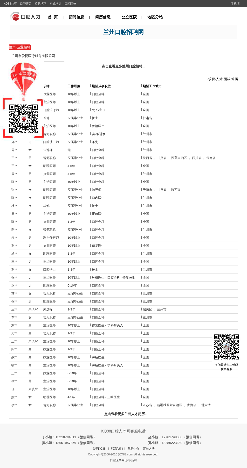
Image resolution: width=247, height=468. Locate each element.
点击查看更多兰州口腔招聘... (123, 66)
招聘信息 (76, 17)
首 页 (53, 17)
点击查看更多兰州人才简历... (126, 414)
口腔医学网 (117, 460)
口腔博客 (26, 3)
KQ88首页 (10, 3)
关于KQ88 (99, 448)
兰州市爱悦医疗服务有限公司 (33, 56)
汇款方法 (149, 448)
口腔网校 (70, 3)
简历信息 (102, 17)
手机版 (235, 3)
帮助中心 (133, 448)
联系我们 (117, 448)
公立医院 (129, 17)
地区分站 (155, 17)
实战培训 (55, 3)
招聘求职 (40, 3)
